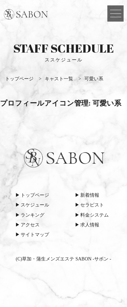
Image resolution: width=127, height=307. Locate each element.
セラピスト (92, 204)
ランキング (32, 215)
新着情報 (89, 195)
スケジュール (35, 204)
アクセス (30, 224)
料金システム (94, 215)
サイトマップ (35, 234)
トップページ (35, 195)
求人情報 (89, 224)
